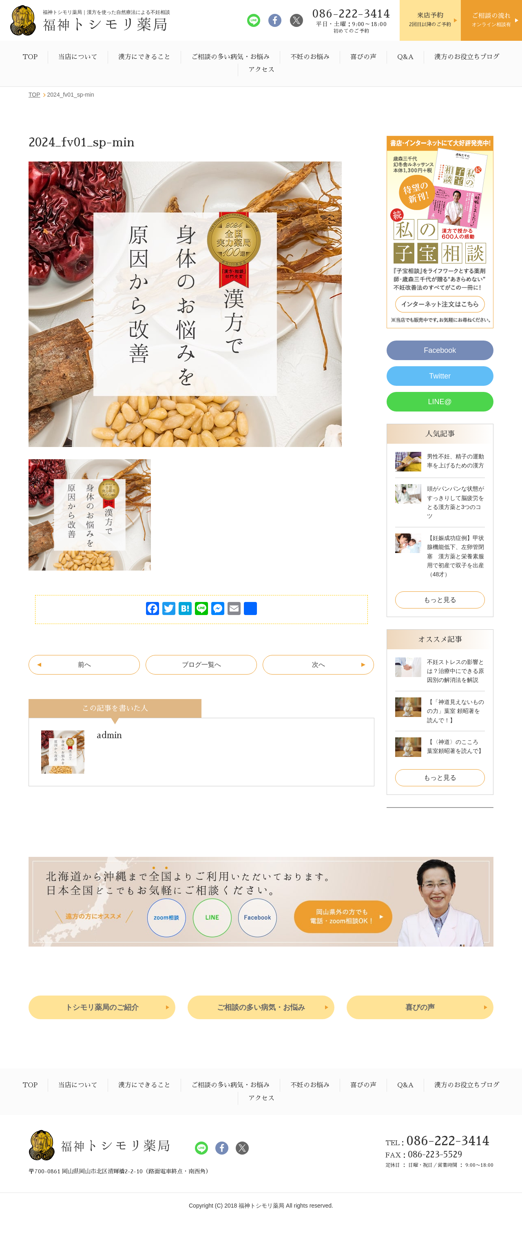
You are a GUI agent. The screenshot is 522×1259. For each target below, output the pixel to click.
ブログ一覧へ (201, 664)
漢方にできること (144, 57)
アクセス (261, 69)
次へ (318, 664)
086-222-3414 (447, 1141)
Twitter (440, 376)
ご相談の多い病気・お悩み (230, 57)
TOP (30, 57)
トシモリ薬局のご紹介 (102, 1007)
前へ (84, 664)
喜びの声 (363, 57)
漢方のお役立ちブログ (467, 57)
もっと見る (440, 599)
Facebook (440, 350)
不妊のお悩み (310, 57)
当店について (77, 57)
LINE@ (440, 402)
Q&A (405, 57)
